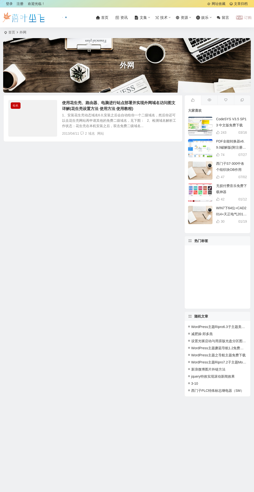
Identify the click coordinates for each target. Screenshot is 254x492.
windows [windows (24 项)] (230, 275)
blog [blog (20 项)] (202, 292)
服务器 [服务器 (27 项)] (213, 274)
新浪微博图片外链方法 (208, 369)
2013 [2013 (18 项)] (223, 259)
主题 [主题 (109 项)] (209, 267)
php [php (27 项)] (199, 265)
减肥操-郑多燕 (202, 334)
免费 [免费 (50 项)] (205, 262)
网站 (100, 133)
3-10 (194, 383)
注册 (20, 4)
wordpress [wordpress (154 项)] (196, 276)
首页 (11, 32)
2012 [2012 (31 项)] (210, 294)
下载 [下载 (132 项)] (237, 282)
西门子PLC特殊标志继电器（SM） (217, 391)
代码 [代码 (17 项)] (229, 260)
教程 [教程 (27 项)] (198, 282)
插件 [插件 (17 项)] (227, 293)
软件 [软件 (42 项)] (211, 289)
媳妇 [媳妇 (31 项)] (236, 267)
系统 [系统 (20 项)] (213, 256)
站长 (16, 105)
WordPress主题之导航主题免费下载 (218, 355)
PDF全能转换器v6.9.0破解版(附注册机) (230, 147)
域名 (91, 133)
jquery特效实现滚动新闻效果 (213, 376)
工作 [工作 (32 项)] (217, 299)
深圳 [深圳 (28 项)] (216, 281)
